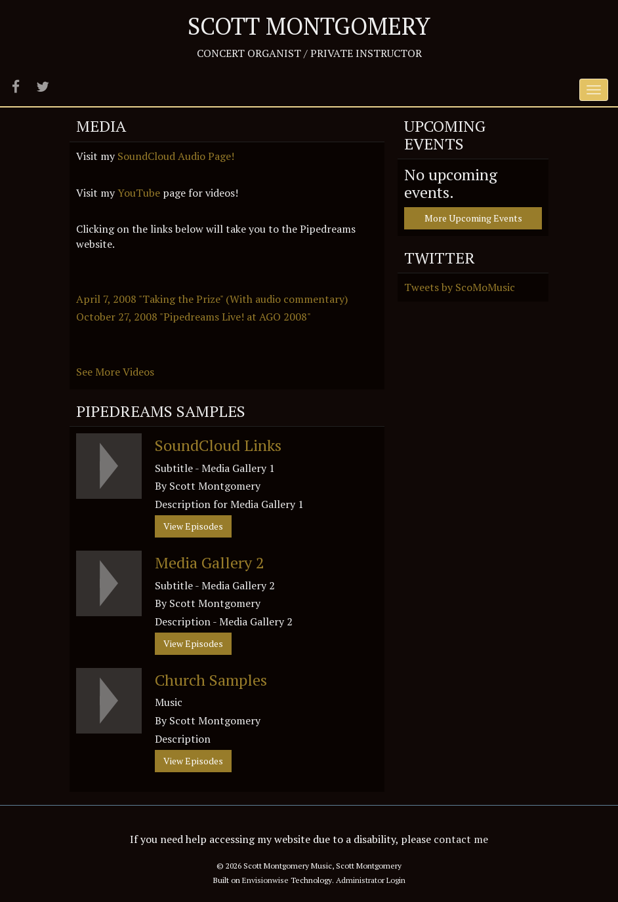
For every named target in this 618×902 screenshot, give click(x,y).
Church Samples (211, 679)
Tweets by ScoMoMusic (459, 287)
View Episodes (193, 526)
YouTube (138, 193)
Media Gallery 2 (209, 562)
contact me (461, 839)
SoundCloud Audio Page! (175, 156)
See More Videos (116, 371)
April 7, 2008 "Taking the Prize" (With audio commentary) (212, 299)
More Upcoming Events (473, 218)
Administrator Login (370, 880)
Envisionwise (265, 880)
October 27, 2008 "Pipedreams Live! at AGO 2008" (193, 316)
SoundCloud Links (218, 445)
